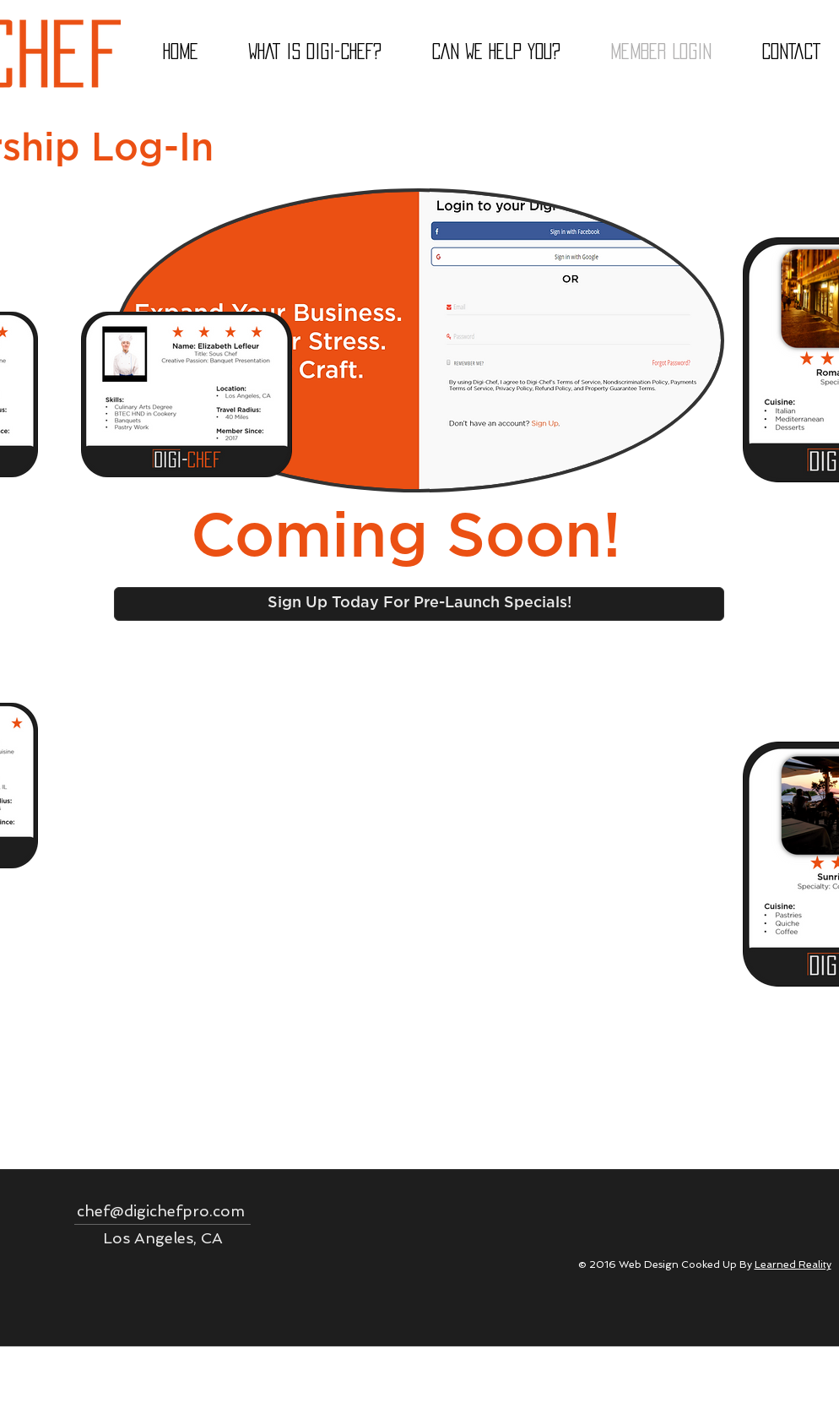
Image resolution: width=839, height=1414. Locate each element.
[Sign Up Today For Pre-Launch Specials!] (419, 604)
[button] (495, 51)
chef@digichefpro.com (161, 1211)
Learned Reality (793, 1264)
